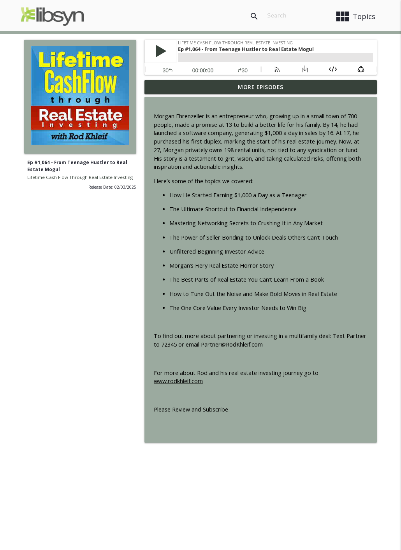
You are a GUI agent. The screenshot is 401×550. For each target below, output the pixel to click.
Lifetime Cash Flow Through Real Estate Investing (80, 177)
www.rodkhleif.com (178, 381)
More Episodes (260, 87)
